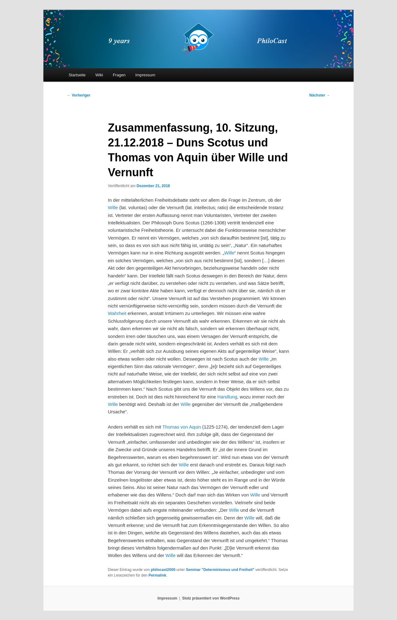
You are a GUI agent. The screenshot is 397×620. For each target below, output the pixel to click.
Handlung (227, 396)
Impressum (145, 75)
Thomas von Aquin (182, 426)
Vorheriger (78, 95)
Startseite (77, 75)
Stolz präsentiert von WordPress (210, 598)
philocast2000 (163, 570)
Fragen (119, 75)
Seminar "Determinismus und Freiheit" (220, 570)
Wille (113, 207)
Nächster (319, 95)
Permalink (157, 575)
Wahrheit (117, 313)
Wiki (99, 75)
